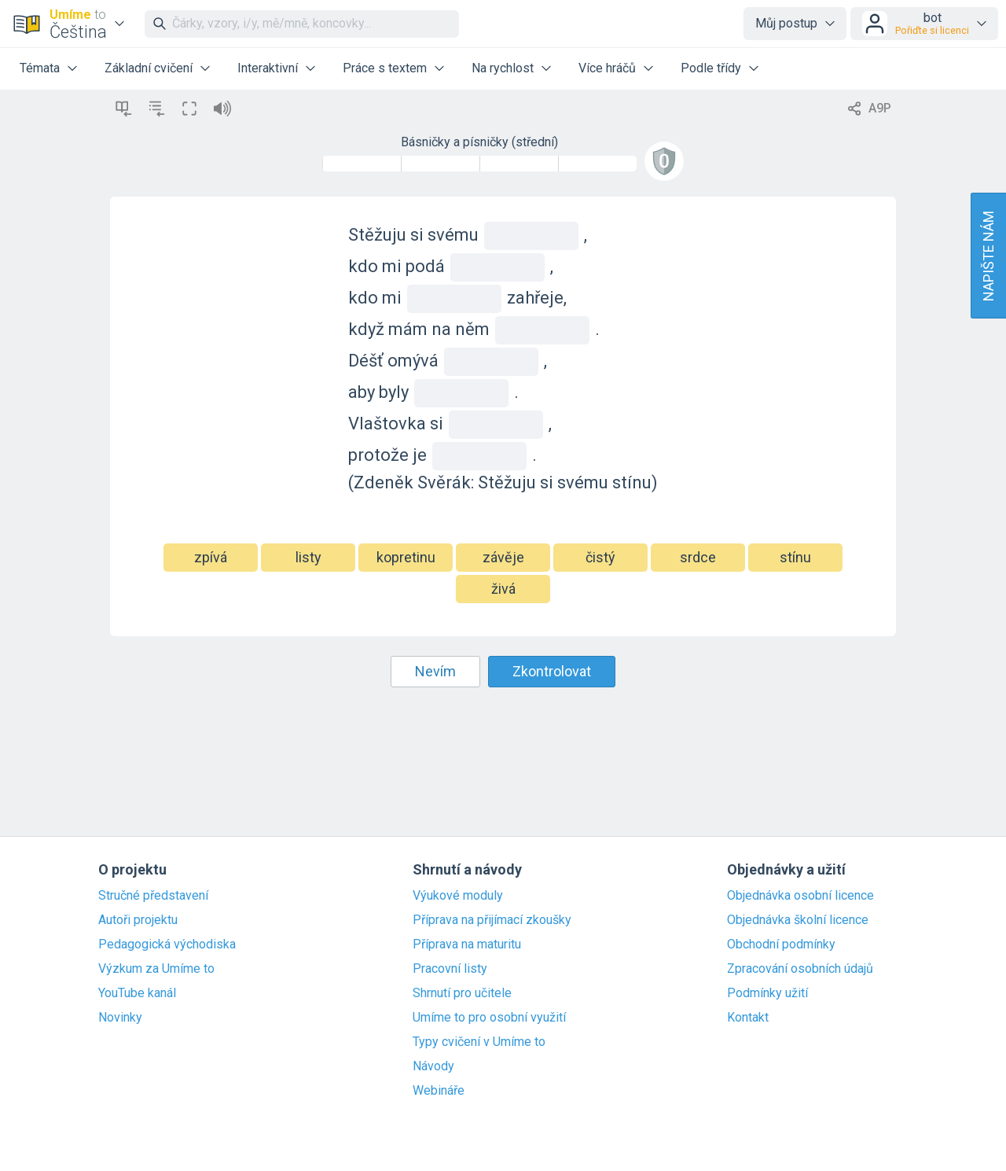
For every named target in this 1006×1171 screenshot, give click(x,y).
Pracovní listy (450, 969)
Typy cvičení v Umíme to (479, 1042)
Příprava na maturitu (467, 944)
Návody (433, 1066)
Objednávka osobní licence (800, 896)
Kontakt (748, 1018)
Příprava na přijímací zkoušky (492, 920)
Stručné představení (153, 896)
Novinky (120, 1018)
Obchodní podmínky (781, 944)
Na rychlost (503, 68)
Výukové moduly (458, 896)
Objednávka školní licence (797, 920)
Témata (40, 68)
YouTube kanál (137, 993)
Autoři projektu (138, 920)
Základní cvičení (149, 68)
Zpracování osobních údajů (800, 969)
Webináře (438, 1091)
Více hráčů (607, 68)
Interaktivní (267, 68)
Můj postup (786, 23)
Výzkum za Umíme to (156, 969)
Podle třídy (711, 68)
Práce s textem (385, 68)
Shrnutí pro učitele (462, 993)
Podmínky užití (767, 993)
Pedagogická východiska (167, 944)
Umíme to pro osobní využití (489, 1018)
